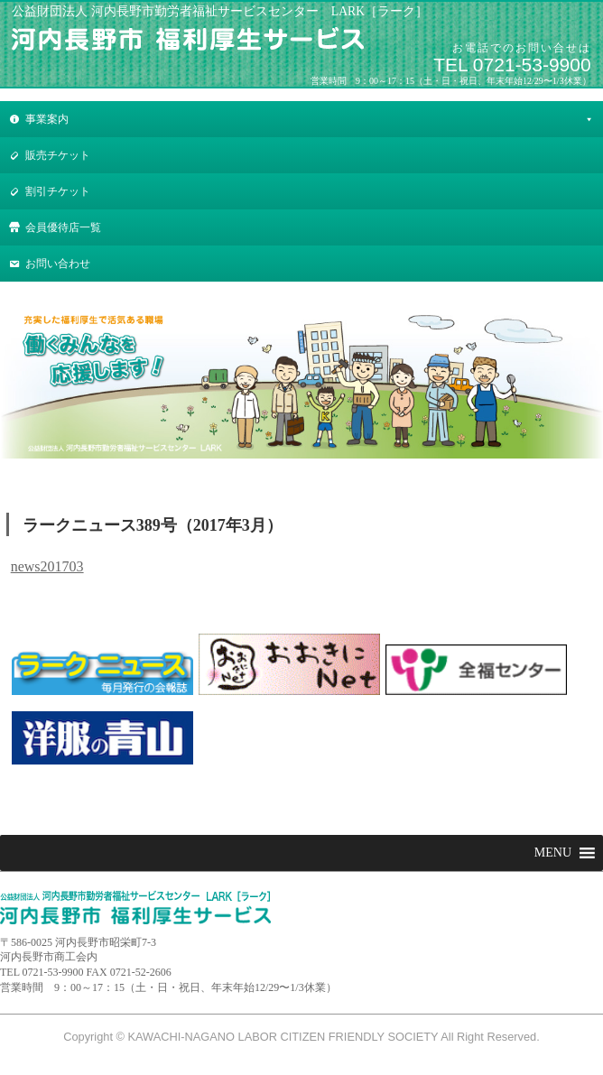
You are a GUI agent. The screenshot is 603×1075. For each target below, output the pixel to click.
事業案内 (47, 119)
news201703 (47, 566)
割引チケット (57, 191)
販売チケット (57, 155)
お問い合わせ (57, 263)
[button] (552, 853)
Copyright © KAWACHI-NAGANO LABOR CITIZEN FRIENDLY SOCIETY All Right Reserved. (301, 1036)
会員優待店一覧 (63, 227)
